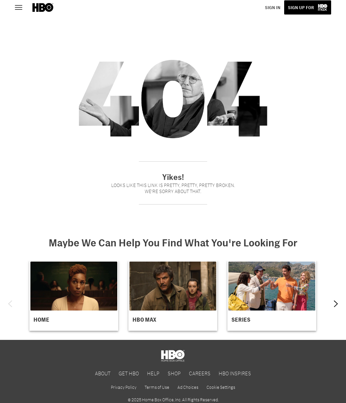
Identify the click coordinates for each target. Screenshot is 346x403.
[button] (73, 296)
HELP (153, 373)
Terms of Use (157, 387)
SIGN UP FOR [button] (301, 7)
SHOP (174, 373)
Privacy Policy (124, 387)
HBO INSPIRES (235, 373)
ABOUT (102, 373)
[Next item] (336, 303)
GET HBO (129, 373)
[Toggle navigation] (21, 7)
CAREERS (200, 373)
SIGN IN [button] (272, 7)
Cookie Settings (220, 387)
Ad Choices (187, 387)
